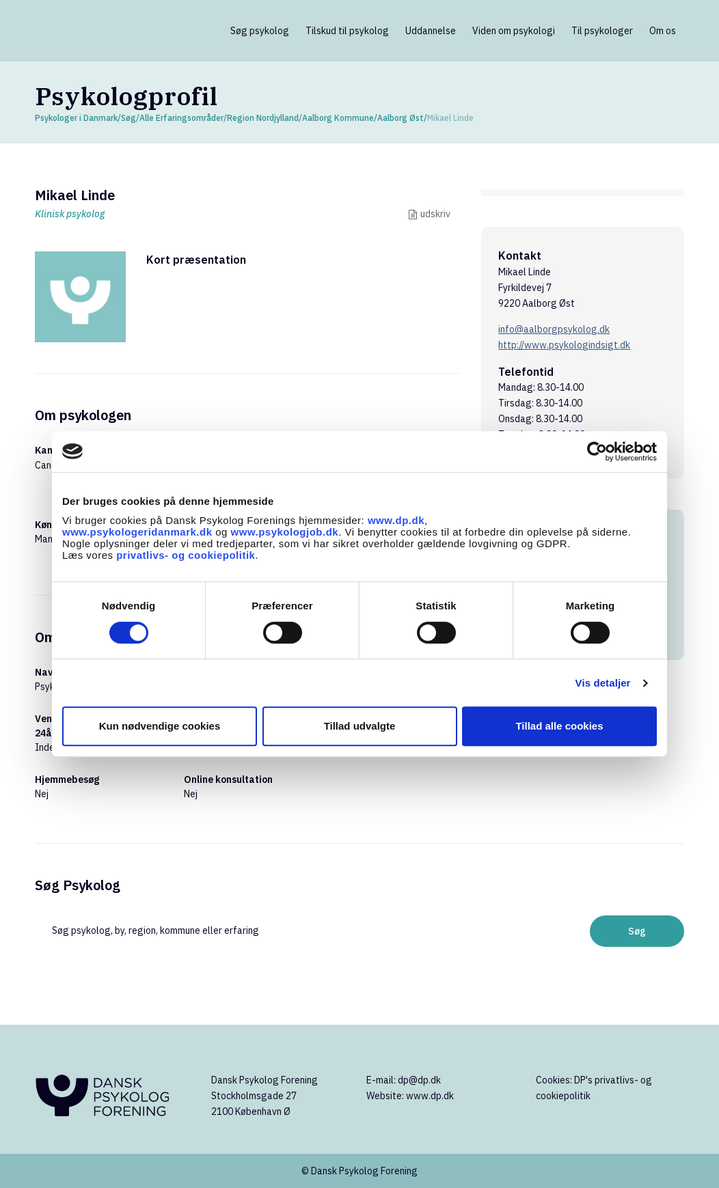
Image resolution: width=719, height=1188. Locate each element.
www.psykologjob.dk (285, 532)
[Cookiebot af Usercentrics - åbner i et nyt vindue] (597, 451)
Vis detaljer (603, 683)
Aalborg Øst (400, 118)
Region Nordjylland (263, 118)
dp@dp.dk (419, 1080)
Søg (128, 118)
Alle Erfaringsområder (181, 118)
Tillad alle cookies (559, 726)
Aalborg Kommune (338, 118)
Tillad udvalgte (360, 726)
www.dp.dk (396, 520)
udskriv (435, 214)
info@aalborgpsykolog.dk (554, 329)
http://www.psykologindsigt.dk (564, 345)
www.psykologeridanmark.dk (137, 532)
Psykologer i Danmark (76, 118)
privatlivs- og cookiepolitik (185, 555)
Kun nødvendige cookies (160, 726)
